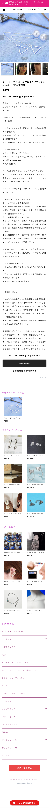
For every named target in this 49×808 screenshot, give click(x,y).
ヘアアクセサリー (9, 647)
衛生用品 (6, 732)
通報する (43, 377)
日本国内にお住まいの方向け (24, 371)
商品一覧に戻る (24, 768)
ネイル (5, 686)
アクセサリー (7, 639)
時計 (4, 655)
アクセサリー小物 (9, 740)
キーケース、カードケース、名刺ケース (19, 670)
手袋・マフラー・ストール (13, 693)
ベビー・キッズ (8, 717)
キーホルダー (7, 756)
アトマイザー (7, 701)
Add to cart (24, 363)
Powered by (24, 783)
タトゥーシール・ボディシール (15, 662)
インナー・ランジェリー (12, 631)
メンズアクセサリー (10, 709)
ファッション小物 (9, 748)
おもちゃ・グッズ (9, 725)
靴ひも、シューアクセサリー (14, 678)
